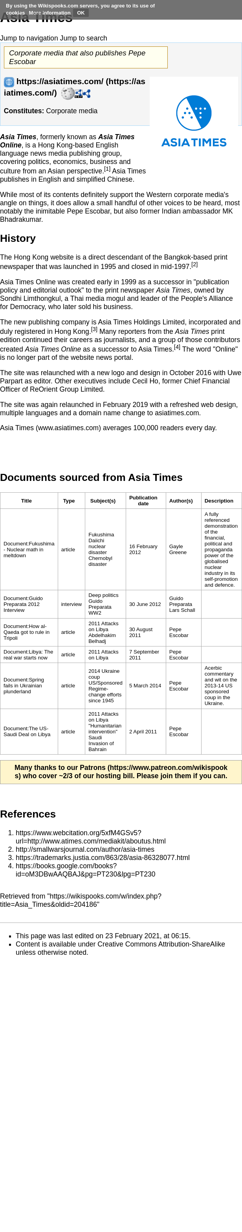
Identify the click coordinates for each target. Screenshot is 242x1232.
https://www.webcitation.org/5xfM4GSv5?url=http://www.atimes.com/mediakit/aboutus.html (91, 837)
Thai (77, 298)
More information (50, 13)
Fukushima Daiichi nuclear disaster (101, 543)
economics (69, 162)
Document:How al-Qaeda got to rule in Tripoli (27, 632)
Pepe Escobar (88, 211)
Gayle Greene (178, 549)
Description (219, 501)
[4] (177, 347)
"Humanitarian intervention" (104, 729)
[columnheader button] (71, 500)
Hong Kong (55, 145)
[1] (107, 169)
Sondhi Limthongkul (30, 298)
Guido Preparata (100, 604)
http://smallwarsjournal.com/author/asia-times (85, 849)
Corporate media (71, 111)
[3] (94, 329)
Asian (56, 171)
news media (48, 153)
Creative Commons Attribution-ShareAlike (161, 944)
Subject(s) (103, 501)
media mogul (105, 298)
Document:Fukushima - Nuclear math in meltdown (29, 549)
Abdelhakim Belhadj (102, 638)
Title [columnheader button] (26, 501)
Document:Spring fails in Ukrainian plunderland (24, 685)
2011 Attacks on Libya (103, 626)
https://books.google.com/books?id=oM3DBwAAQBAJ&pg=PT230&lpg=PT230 (86, 870)
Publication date (143, 500)
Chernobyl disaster (100, 561)
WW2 (94, 613)
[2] (194, 264)
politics (38, 162)
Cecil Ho (145, 381)
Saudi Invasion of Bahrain (101, 743)
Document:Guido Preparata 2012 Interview (23, 604)
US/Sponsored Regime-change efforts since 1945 (105, 691)
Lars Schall (182, 610)
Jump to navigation (29, 38)
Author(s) (181, 501)
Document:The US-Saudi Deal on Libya (27, 731)
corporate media (199, 195)
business (103, 162)
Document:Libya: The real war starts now (28, 655)
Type (69, 501)
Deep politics (103, 595)
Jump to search (83, 38)
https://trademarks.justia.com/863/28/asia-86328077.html (103, 858)
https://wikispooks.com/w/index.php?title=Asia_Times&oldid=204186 (80, 900)
